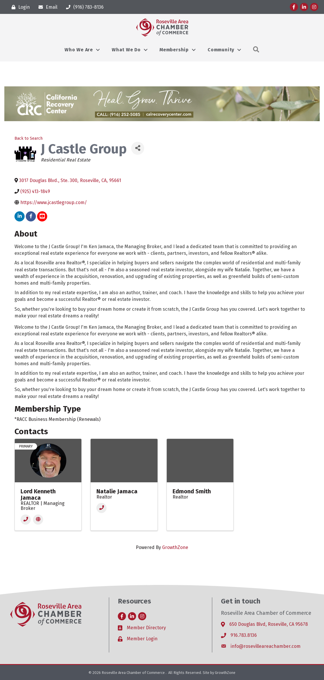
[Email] (46, 7)
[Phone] (26, 519)
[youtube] (42, 216)
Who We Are (79, 49)
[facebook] (31, 216)
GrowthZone (175, 547)
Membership (174, 49)
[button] (256, 50)
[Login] (19, 7)
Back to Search (28, 138)
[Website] (38, 519)
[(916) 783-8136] (83, 7)
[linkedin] (19, 216)
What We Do (126, 49)
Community (221, 49)
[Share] (137, 148)
